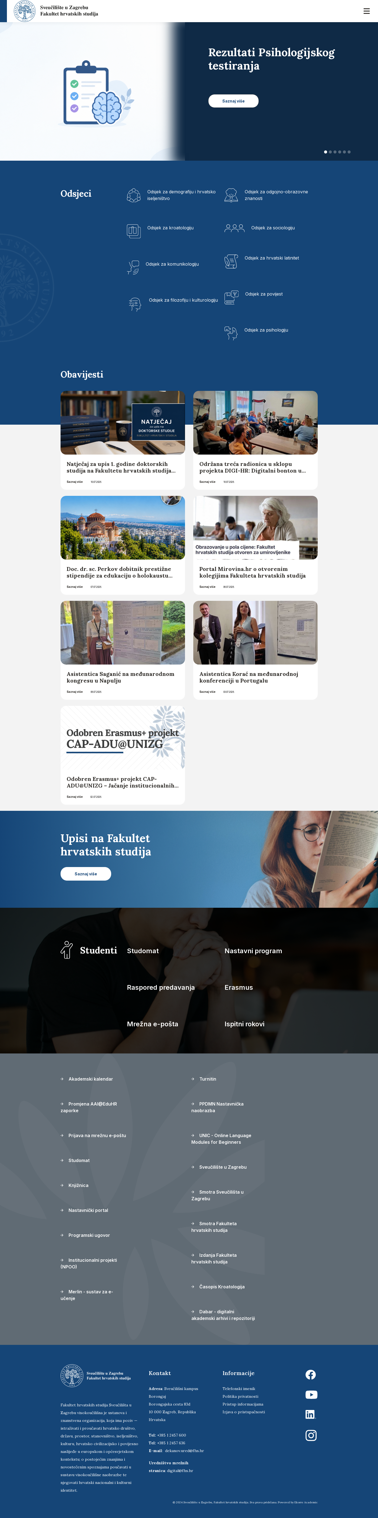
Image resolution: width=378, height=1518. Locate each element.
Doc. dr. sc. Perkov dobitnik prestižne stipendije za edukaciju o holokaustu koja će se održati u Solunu (119, 575)
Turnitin (203, 1079)
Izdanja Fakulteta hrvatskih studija (214, 1258)
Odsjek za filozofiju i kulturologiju (183, 300)
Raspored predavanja (161, 987)
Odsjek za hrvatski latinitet (272, 258)
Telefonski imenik (239, 1388)
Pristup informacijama (243, 1404)
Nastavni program (253, 951)
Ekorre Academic (306, 1502)
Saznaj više (75, 481)
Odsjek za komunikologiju (172, 264)
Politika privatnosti (240, 1396)
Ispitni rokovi (244, 1024)
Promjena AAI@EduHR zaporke (89, 1107)
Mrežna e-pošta (152, 1024)
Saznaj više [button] (233, 101)
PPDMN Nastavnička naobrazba (217, 1107)
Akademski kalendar (87, 1079)
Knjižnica (74, 1185)
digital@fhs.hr (180, 1470)
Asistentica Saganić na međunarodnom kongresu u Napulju (120, 677)
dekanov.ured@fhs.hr (184, 1450)
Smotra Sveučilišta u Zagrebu (217, 1195)
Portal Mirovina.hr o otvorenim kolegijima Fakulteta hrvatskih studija (252, 572)
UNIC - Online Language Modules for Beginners (221, 1139)
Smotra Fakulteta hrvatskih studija (214, 1227)
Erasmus (239, 987)
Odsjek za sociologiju (273, 227)
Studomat (143, 951)
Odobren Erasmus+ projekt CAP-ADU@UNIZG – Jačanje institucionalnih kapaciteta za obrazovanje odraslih (120, 785)
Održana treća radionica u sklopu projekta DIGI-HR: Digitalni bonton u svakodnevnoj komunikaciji (250, 470)
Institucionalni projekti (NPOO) (89, 1263)
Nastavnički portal (84, 1210)
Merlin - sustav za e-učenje (87, 1295)
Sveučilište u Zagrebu (219, 1167)
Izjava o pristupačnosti (244, 1411)
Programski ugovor (85, 1235)
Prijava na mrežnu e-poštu (93, 1135)
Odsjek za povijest (264, 294)
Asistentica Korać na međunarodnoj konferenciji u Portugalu (248, 677)
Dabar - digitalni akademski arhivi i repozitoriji (223, 1315)
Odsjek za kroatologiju (170, 227)
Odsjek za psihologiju (266, 330)
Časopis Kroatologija (218, 1286)
